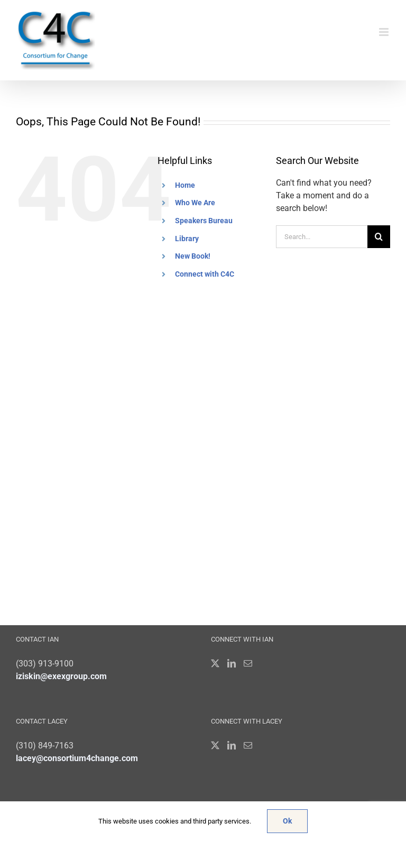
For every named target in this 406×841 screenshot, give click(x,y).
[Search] (378, 236)
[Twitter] (215, 663)
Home (185, 185)
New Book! (192, 256)
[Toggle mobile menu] (384, 32)
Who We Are (195, 202)
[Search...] (321, 236)
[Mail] (248, 663)
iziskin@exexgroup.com (61, 676)
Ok (287, 821)
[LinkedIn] (231, 663)
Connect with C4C (204, 274)
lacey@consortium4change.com (77, 758)
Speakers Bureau (204, 220)
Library (187, 238)
